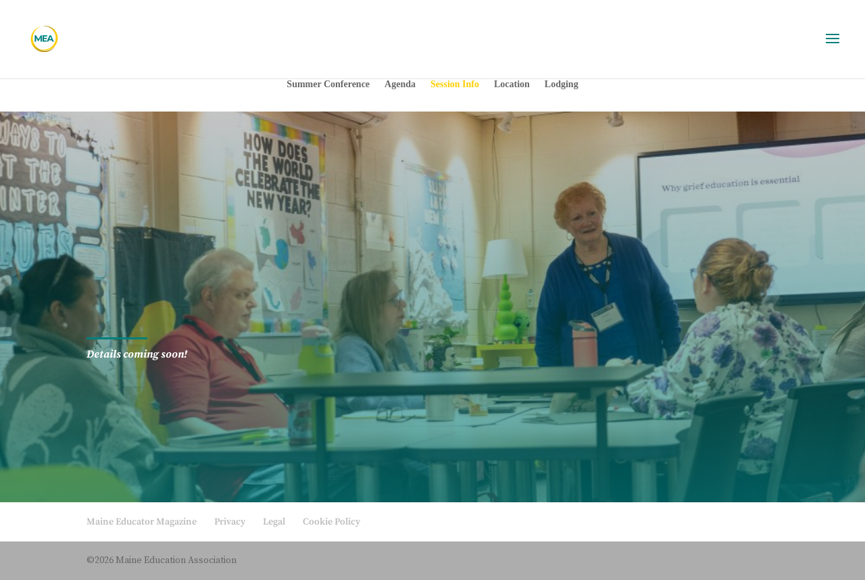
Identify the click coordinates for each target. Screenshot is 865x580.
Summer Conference (328, 84)
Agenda (400, 84)
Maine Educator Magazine (141, 522)
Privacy (229, 522)
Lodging (561, 84)
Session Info (454, 84)
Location (512, 84)
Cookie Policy (331, 522)
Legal (274, 522)
